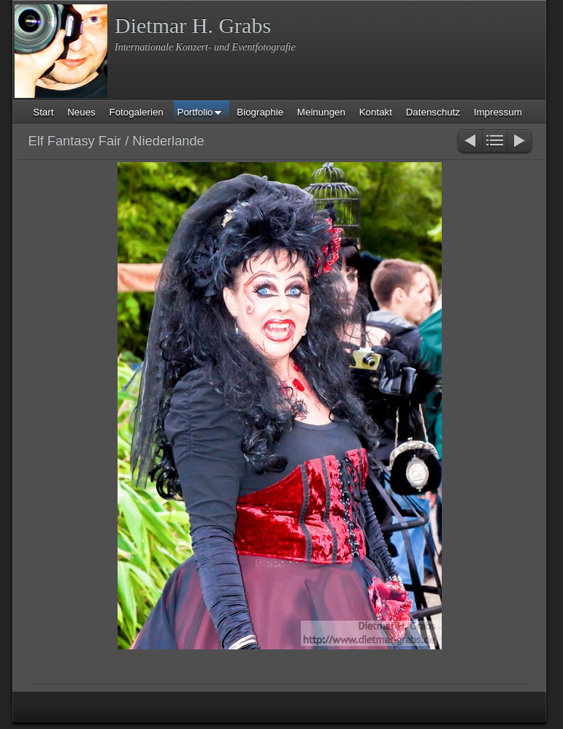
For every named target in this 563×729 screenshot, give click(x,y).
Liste (495, 142)
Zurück (469, 142)
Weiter (520, 142)
